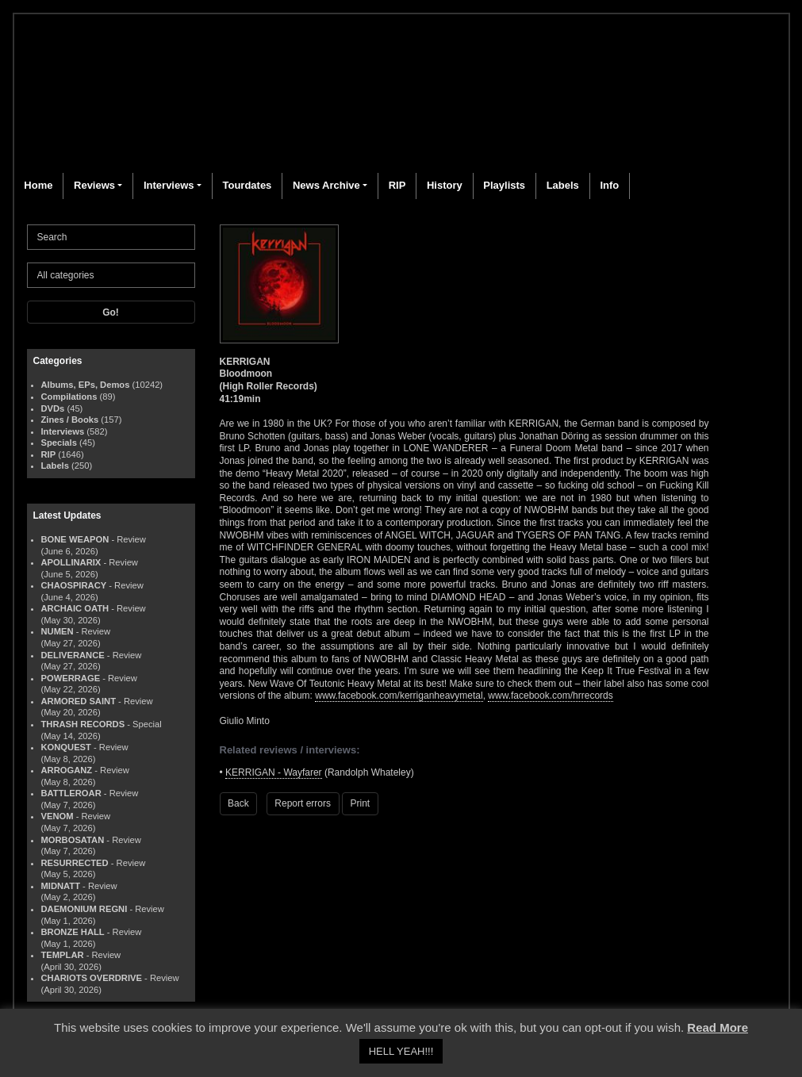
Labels (563, 185)
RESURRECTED (75, 863)
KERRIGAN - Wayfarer (273, 772)
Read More (717, 1027)
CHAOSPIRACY (74, 585)
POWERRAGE (71, 678)
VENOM (57, 816)
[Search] (111, 237)
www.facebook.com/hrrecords (550, 695)
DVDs (53, 408)
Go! (110, 312)
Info (609, 185)
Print (360, 803)
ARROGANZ (67, 770)
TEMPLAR (62, 955)
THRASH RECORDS (83, 724)
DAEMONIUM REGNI (84, 909)
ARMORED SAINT (78, 701)
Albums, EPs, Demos (85, 384)
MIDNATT (61, 886)
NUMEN (57, 631)
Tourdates (246, 185)
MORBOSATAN (73, 840)
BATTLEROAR (71, 793)
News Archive (326, 185)
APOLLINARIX (71, 562)
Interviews (169, 185)
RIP (397, 185)
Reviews (94, 185)
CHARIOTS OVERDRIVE (91, 978)
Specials (59, 442)
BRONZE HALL (73, 932)
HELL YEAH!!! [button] (401, 1051)
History (444, 185)
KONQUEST (66, 747)
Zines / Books (70, 419)
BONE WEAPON (75, 539)
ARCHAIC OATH (75, 608)
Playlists (504, 185)
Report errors (302, 803)
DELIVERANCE (73, 655)
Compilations (69, 396)
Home (38, 185)
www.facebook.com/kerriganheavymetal (398, 695)
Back (238, 803)
